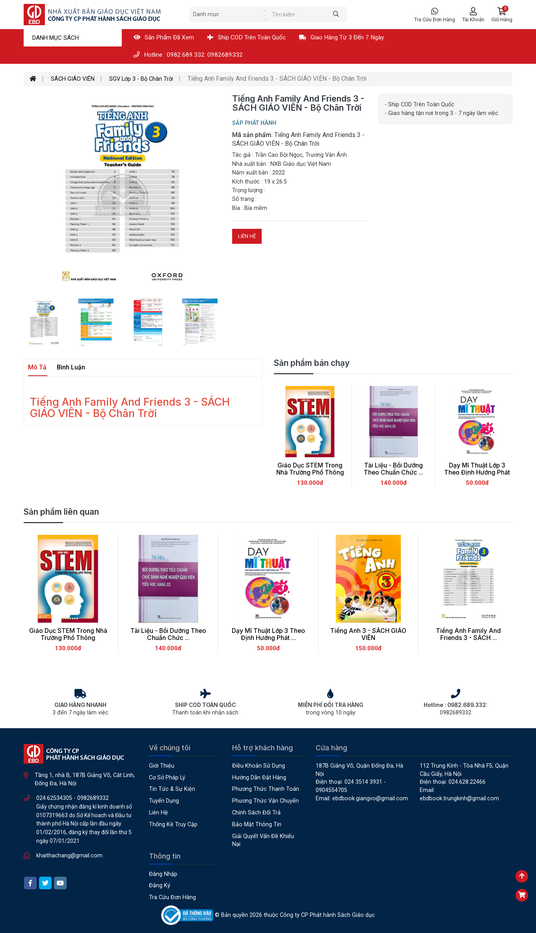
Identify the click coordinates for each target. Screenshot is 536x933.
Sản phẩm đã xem (164, 37)
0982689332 (93, 798)
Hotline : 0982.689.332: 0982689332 (188, 54)
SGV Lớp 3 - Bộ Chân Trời (141, 79)
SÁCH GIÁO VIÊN (73, 79)
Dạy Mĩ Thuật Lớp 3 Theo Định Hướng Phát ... (477, 473)
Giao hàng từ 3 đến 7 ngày (341, 37)
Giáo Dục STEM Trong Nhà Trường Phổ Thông (310, 469)
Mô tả (37, 367)
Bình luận (71, 367)
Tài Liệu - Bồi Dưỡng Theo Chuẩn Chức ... (393, 469)
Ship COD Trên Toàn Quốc (246, 37)
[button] (501, 14)
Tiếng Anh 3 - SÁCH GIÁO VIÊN (368, 634)
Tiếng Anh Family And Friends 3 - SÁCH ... (468, 634)
